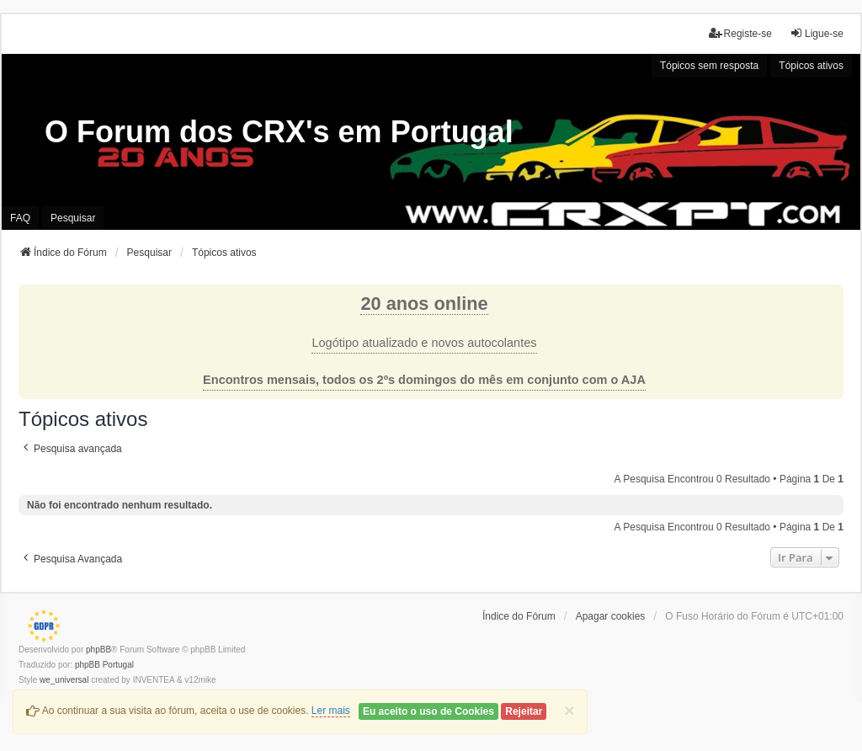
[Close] (569, 710)
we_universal (64, 679)
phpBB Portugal (104, 664)
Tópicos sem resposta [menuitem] (709, 66)
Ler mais (330, 710)
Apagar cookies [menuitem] (611, 616)
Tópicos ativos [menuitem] (811, 66)
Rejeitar (523, 711)
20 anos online (423, 303)
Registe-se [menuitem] (740, 33)
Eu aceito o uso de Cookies (428, 711)
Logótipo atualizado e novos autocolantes (423, 342)
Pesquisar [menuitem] (73, 218)
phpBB (98, 649)
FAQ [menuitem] (20, 218)
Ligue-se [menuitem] (816, 33)
